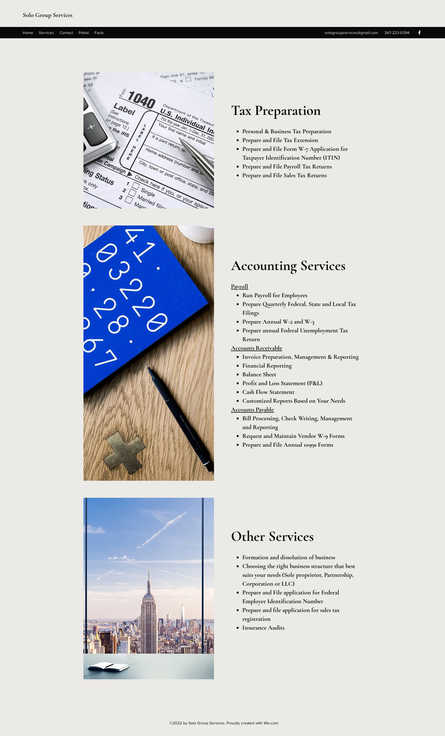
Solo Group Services (47, 15)
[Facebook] (419, 32)
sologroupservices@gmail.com (351, 32)
